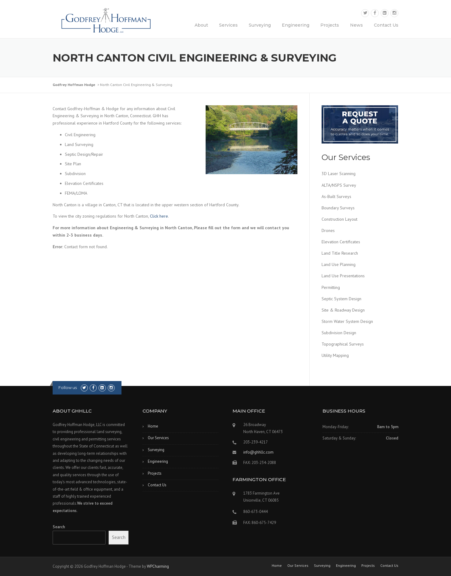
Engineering (295, 25)
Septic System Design (341, 298)
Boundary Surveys (338, 208)
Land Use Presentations (343, 276)
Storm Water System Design (347, 321)
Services (228, 25)
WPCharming (158, 566)
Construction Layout (339, 219)
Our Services (158, 437)
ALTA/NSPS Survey (339, 185)
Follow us (67, 387)
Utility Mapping (335, 355)
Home (153, 426)
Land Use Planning (339, 264)
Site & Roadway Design (343, 310)
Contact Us (386, 25)
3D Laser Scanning (339, 173)
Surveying (260, 25)
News (356, 25)
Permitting (331, 287)
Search (59, 526)
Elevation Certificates (341, 242)
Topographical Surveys (343, 344)
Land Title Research (340, 253)
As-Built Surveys (336, 196)
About (201, 25)
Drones (328, 230)
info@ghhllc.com (258, 452)
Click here (159, 216)
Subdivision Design (339, 332)
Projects (329, 25)
